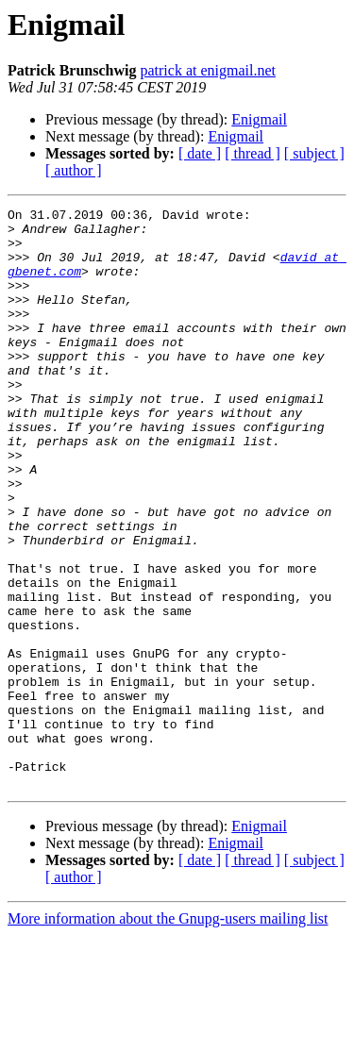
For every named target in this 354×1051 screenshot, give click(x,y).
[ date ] (199, 153)
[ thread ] (252, 153)
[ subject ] (314, 153)
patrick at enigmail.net (208, 70)
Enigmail (259, 119)
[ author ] (73, 170)
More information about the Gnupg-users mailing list (168, 1034)
